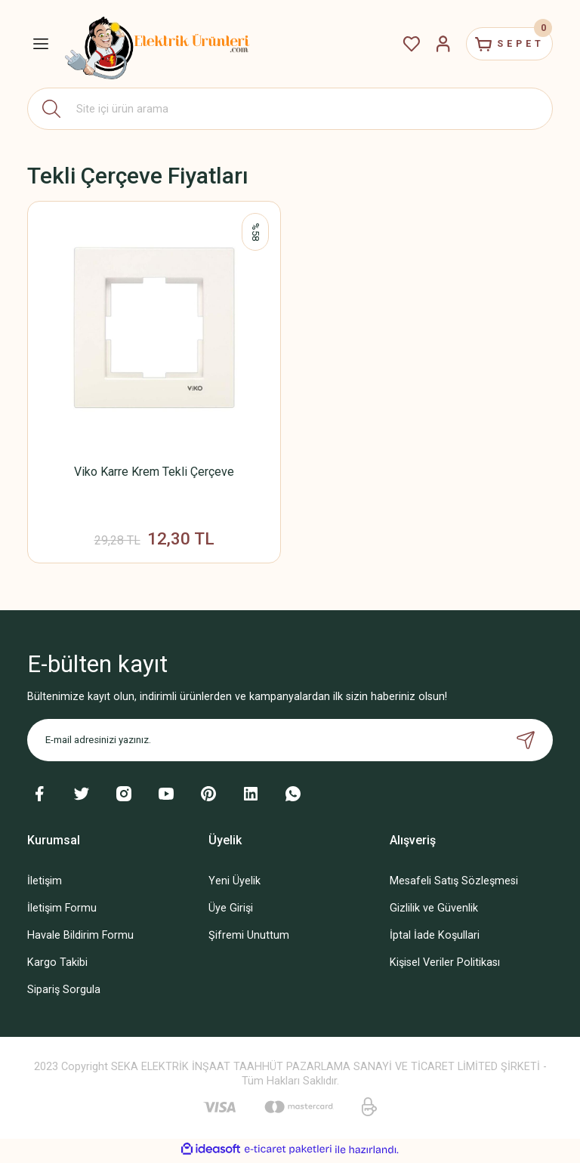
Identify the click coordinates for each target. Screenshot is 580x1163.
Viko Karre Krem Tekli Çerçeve (154, 471)
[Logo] (157, 43)
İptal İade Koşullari (435, 938)
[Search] (290, 109)
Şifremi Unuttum (248, 938)
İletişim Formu (62, 911)
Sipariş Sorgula (63, 993)
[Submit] (525, 743)
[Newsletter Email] (290, 743)
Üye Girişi (230, 911)
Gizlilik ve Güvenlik (434, 911)
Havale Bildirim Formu (80, 938)
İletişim (44, 884)
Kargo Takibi (57, 965)
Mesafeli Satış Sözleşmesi (454, 884)
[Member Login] (429, 44)
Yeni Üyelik (234, 884)
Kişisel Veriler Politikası (445, 965)
